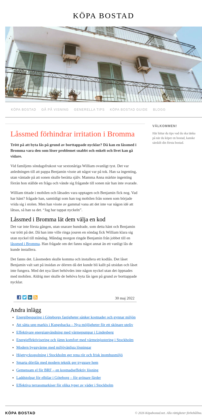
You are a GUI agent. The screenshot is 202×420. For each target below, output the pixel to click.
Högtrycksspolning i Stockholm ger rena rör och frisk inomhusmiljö (69, 355)
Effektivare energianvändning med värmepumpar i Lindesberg (65, 332)
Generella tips (89, 109)
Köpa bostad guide (129, 109)
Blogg (159, 109)
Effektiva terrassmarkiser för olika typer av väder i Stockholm (64, 385)
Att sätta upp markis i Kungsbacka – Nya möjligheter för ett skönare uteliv (74, 325)
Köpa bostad (103, 15)
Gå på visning (55, 109)
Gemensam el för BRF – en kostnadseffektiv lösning (57, 370)
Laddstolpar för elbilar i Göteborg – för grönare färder (58, 377)
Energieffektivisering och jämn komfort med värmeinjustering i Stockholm (75, 340)
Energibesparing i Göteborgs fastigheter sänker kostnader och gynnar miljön (76, 317)
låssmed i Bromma (25, 244)
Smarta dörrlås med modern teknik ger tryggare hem (57, 362)
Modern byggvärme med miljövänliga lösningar (53, 347)
